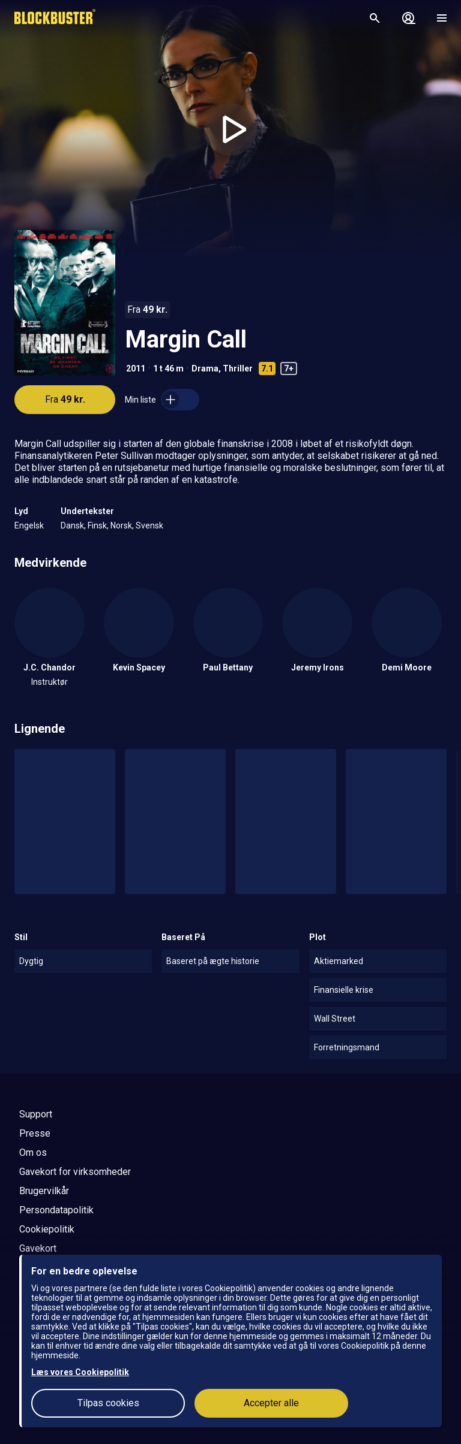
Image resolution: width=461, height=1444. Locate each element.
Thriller (238, 368)
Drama (204, 368)
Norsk (121, 525)
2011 (135, 368)
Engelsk (29, 525)
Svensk (149, 525)
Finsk (97, 525)
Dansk (72, 525)
